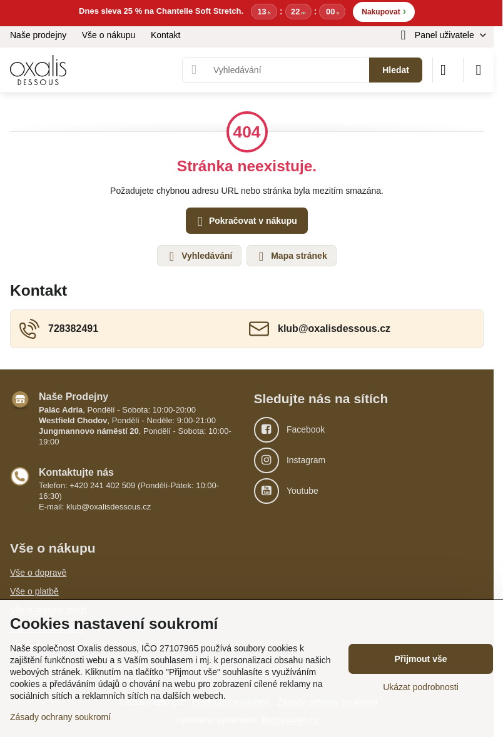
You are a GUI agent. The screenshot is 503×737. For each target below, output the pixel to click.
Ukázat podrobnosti (421, 687)
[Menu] (479, 70)
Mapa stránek (291, 256)
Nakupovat (384, 11)
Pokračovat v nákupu (245, 221)
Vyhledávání (198, 256)
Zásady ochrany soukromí (60, 717)
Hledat (395, 70)
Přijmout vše (420, 659)
